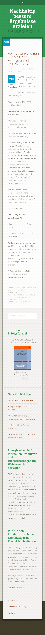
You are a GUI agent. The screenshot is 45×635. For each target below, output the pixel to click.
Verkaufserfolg (15, 300)
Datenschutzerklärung (17, 607)
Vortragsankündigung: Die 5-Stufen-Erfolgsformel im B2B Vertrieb (24, 58)
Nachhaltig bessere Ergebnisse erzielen (22, 18)
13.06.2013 (30, 288)
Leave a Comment (16, 71)
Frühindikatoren (15, 295)
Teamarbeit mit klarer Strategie (20, 400)
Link (9, 587)
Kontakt (11, 613)
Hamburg (28, 295)
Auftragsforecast (16, 292)
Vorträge (12, 288)
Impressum (12, 600)
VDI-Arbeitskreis (23, 297)
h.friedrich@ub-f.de (16, 261)
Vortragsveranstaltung (19, 302)
